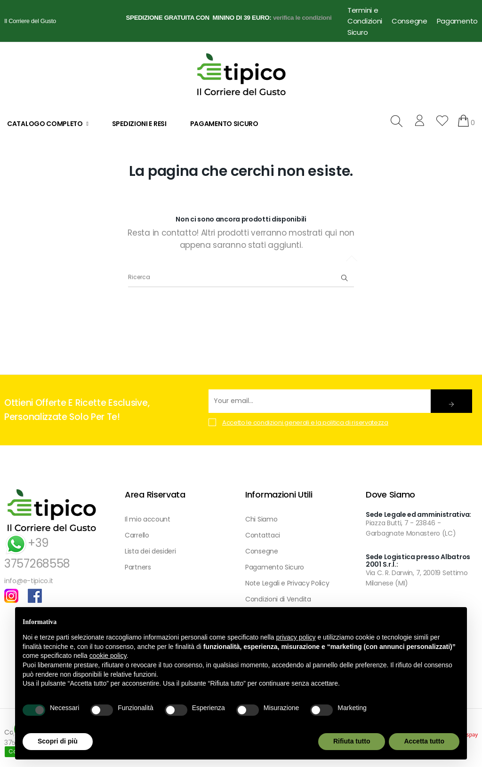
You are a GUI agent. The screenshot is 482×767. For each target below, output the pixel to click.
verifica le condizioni (302, 17)
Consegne (409, 21)
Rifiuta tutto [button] (351, 741)
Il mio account (147, 519)
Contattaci (262, 535)
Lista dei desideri (150, 551)
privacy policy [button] (296, 637)
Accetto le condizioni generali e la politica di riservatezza (305, 422)
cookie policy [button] (108, 655)
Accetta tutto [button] (424, 741)
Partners (138, 567)
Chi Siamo (261, 519)
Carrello (137, 535)
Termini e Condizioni (364, 15)
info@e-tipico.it (28, 580)
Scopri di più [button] (58, 741)
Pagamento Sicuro (274, 567)
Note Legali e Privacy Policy (287, 583)
